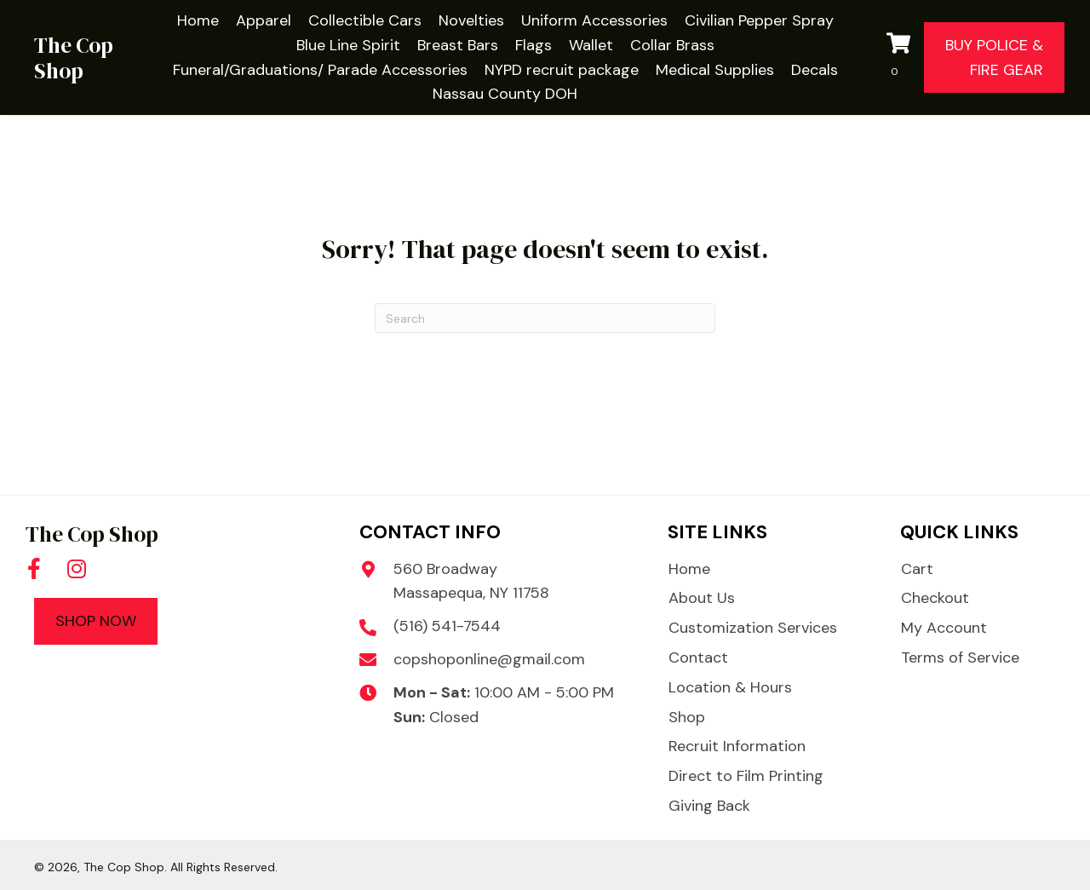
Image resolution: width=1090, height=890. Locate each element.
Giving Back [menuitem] (709, 805)
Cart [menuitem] (917, 569)
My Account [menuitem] (944, 627)
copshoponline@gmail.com (489, 659)
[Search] (545, 318)
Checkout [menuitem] (935, 598)
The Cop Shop (73, 58)
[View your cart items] (900, 57)
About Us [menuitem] (701, 598)
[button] (34, 568)
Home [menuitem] (689, 569)
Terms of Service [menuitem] (960, 657)
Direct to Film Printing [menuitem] (745, 776)
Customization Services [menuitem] (752, 627)
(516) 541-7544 (447, 626)
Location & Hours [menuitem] (730, 687)
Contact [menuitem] (698, 657)
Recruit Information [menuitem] (737, 746)
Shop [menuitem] (686, 717)
